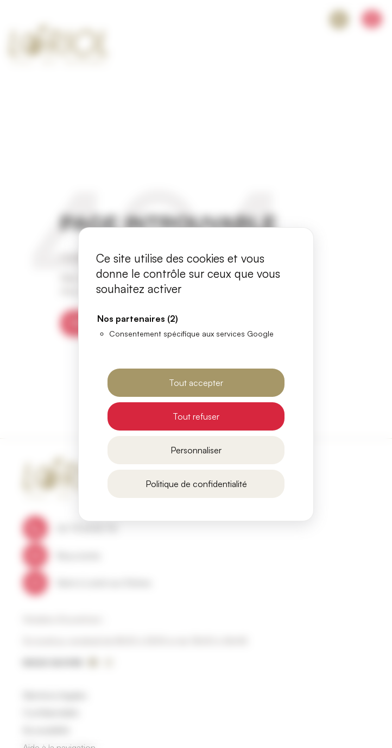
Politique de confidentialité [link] (196, 483)
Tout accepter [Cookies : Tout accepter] (196, 382)
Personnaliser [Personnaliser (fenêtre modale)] (196, 450)
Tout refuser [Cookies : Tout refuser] (196, 416)
